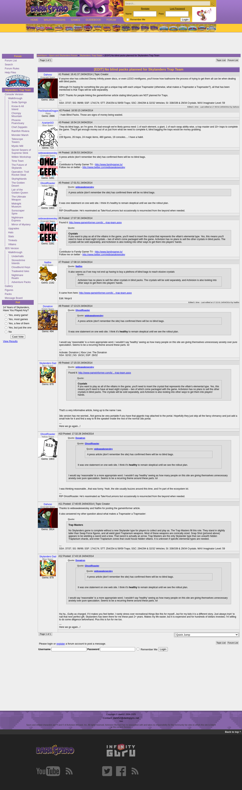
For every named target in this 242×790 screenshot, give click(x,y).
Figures (9, 290)
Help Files (10, 72)
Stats (11, 236)
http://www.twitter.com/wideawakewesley (103, 167)
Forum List (11, 60)
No (10, 331)
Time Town (18, 160)
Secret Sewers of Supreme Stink (21, 151)
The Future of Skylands (19, 166)
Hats (10, 232)
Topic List (221, 60)
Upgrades (13, 228)
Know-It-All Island (18, 108)
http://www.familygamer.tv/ (109, 164)
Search (9, 64)
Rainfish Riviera (20, 131)
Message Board (14, 297)
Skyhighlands (19, 178)
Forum (111, 19)
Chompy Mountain (17, 115)
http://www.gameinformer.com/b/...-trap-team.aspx (95, 222)
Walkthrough (15, 98)
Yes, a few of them (19, 323)
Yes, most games (18, 319)
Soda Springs (19, 102)
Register (145, 8)
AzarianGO (48, 122)
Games (75, 19)
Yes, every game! (18, 315)
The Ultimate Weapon (19, 198)
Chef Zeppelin (19, 127)
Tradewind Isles (20, 271)
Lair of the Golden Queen (20, 191)
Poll (18, 302)
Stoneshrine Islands (18, 262)
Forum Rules (12, 68)
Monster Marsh (20, 135)
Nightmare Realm (17, 277)
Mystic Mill (17, 145)
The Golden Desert (18, 184)
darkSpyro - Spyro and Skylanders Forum (57, 55)
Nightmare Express (17, 219)
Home (34, 19)
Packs (8, 293)
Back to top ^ (233, 731)
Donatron (48, 306)
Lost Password (177, 8)
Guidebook (93, 19)
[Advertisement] (120, 43)
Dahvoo (48, 74)
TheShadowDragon (48, 110)
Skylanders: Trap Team (18, 90)
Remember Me (137, 19)
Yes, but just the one (20, 327)
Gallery (9, 286)
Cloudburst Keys (21, 267)
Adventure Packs (21, 282)
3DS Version (12, 248)
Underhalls (18, 256)
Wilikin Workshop (21, 156)
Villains (12, 244)
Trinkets (12, 240)
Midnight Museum (16, 205)
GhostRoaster (47, 183)
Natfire (47, 262)
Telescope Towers (17, 140)
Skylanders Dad (47, 363)
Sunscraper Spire (18, 212)
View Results (10, 341)
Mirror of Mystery (21, 224)
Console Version (14, 94)
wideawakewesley (47, 153)
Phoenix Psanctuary (18, 122)
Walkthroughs (54, 19)
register (61, 643)
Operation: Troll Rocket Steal (20, 173)
